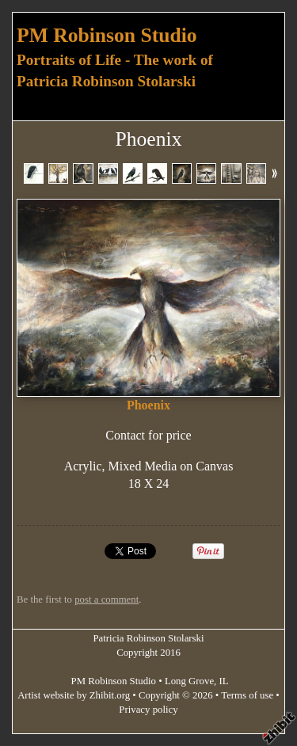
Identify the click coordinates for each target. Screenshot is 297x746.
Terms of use (247, 695)
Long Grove (189, 681)
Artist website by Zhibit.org (73, 695)
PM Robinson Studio (107, 35)
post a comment (106, 599)
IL (224, 681)
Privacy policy (148, 709)
